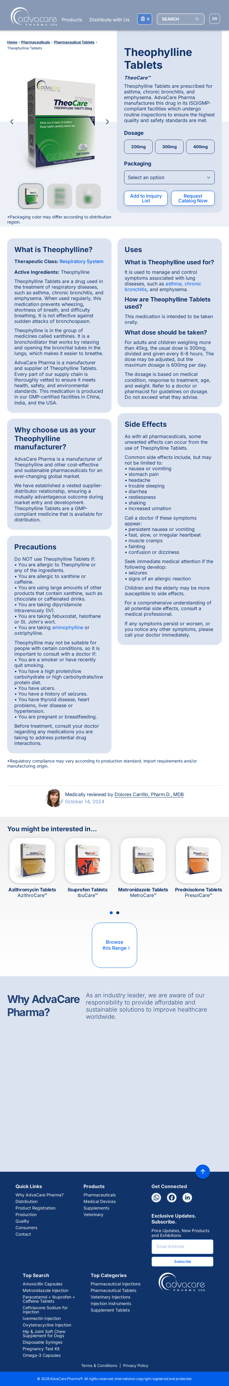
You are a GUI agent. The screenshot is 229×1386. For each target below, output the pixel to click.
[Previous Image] (12, 122)
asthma (173, 284)
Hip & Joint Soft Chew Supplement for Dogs (44, 1333)
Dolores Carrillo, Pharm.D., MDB (149, 794)
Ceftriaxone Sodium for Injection (45, 1310)
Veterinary (93, 1214)
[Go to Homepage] (32, 16)
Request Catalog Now (193, 198)
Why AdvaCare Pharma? (40, 1195)
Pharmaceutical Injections (115, 1284)
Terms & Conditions (99, 1365)
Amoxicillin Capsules (42, 1284)
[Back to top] (203, 1172)
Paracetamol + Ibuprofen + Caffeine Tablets (49, 1299)
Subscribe (182, 1261)
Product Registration (35, 1208)
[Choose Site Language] (215, 19)
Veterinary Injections (110, 1297)
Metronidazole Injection (45, 1290)
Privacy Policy (135, 1365)
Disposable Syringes (42, 1342)
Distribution (27, 1201)
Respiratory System (81, 261)
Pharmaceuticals (99, 1195)
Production (26, 1214)
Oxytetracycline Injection (47, 1325)
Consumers (26, 1228)
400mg (200, 146)
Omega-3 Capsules (42, 1355)
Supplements (96, 1208)
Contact (23, 1234)
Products (72, 20)
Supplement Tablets (110, 1310)
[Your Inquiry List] (144, 19)
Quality (22, 1221)
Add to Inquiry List (146, 198)
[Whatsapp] (156, 1197)
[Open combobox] (169, 177)
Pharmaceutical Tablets (113, 1290)
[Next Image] (107, 122)
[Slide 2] (117, 913)
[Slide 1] (111, 913)
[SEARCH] (180, 19)
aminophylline (67, 627)
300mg (169, 146)
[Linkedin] (187, 1197)
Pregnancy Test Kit (41, 1349)
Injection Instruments (111, 1303)
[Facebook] (172, 1197)
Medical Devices (99, 1201)
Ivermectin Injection (42, 1318)
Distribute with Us (109, 20)
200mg (138, 146)
